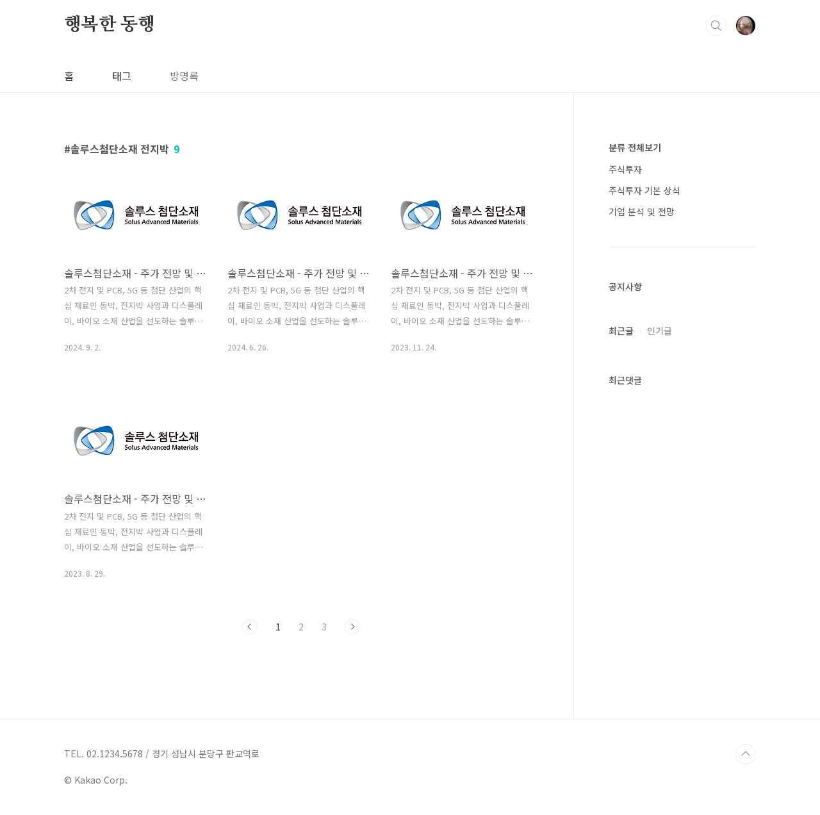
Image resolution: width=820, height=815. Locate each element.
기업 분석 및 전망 (642, 211)
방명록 (184, 75)
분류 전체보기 (635, 147)
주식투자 (625, 169)
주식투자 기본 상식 (644, 190)
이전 (250, 626)
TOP (745, 754)
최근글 (621, 330)
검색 (716, 25)
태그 (121, 75)
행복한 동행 (109, 25)
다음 (352, 626)
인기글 (659, 330)
